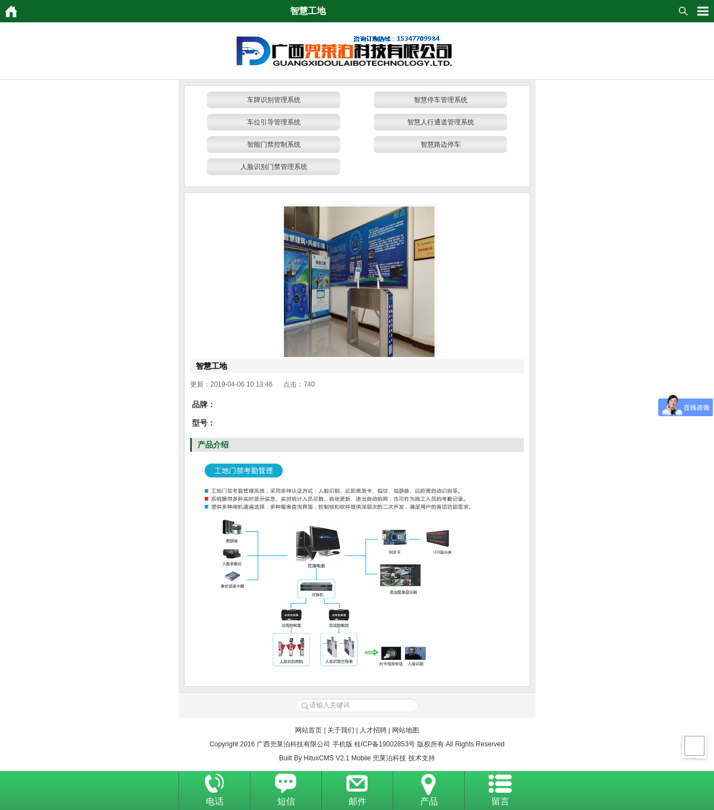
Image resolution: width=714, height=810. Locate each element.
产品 (429, 801)
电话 (215, 801)
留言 (500, 801)
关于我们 (340, 730)
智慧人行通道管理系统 (440, 122)
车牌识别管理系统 (274, 100)
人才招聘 (373, 730)
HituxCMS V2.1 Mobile (337, 758)
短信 (286, 801)
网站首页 (308, 730)
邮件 (357, 801)
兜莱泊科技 (389, 758)
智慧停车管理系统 (440, 100)
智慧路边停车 (441, 144)
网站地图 (405, 730)
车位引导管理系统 (274, 122)
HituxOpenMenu (703, 11)
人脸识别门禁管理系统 (273, 167)
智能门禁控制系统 (274, 144)
